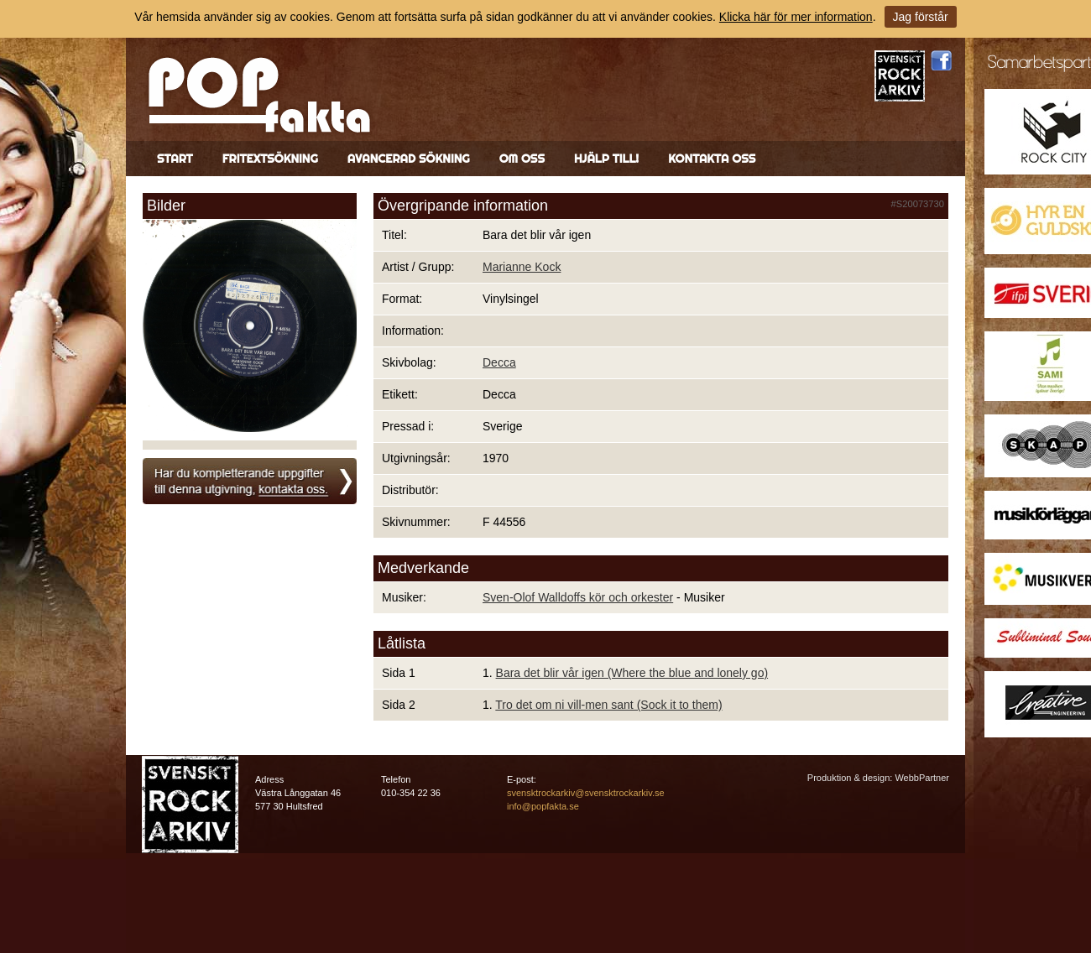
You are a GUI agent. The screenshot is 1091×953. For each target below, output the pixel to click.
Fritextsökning (270, 158)
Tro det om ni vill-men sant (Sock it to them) (608, 704)
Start (175, 158)
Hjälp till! (606, 158)
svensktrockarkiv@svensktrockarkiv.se (586, 793)
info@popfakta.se (543, 806)
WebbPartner (922, 778)
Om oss (522, 158)
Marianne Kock (522, 266)
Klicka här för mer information (796, 16)
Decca (499, 362)
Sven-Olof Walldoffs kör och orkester (578, 597)
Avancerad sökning (408, 158)
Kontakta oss (711, 158)
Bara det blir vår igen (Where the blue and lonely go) (632, 673)
